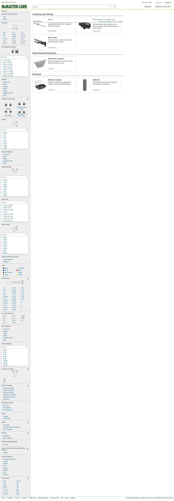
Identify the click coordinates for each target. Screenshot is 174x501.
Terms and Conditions (155, 498)
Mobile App (32, 498)
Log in (168, 2)
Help (66, 498)
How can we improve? (105, 21)
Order (147, 7)
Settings (72, 498)
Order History (163, 7)
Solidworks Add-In (43, 498)
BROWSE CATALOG (9, 2)
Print (114, 21)
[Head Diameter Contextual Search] (14, 177)
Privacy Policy (169, 498)
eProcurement (55, 498)
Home (3, 498)
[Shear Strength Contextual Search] (14, 347)
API (62, 498)
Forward (120, 21)
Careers (24, 498)
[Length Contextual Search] (14, 129)
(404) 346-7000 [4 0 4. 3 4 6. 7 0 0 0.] (147, 2)
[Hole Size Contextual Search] (14, 202)
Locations (10, 498)
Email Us (158, 2)
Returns (17, 498)
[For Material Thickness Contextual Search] (14, 57)
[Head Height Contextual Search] (14, 234)
